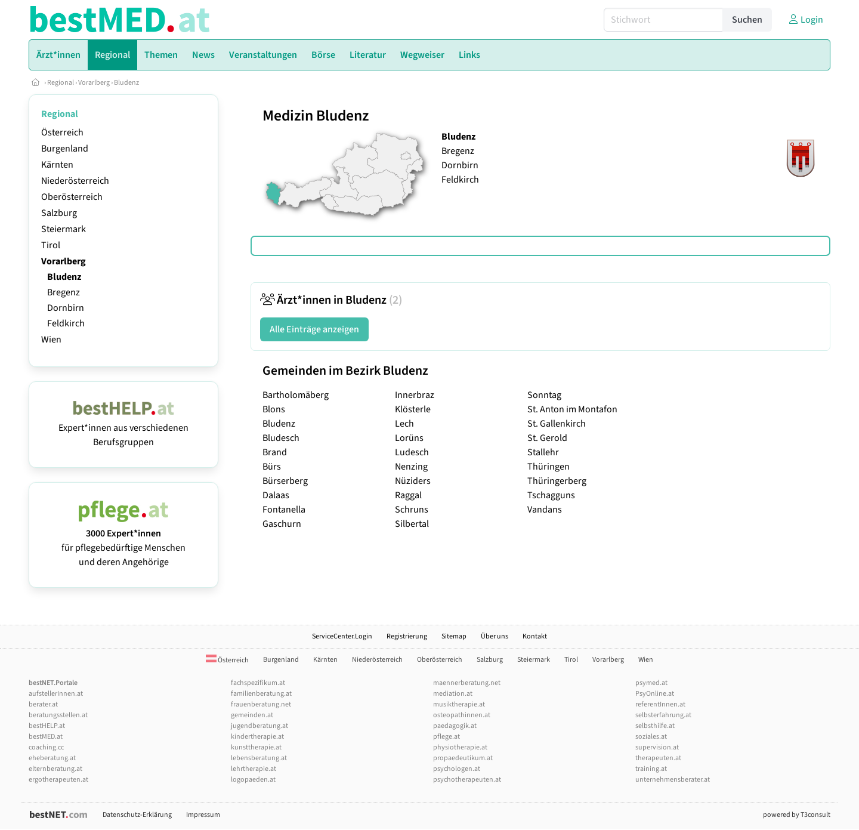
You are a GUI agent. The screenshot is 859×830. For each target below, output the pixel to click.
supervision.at (657, 747)
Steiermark (63, 229)
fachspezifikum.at (258, 683)
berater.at (43, 704)
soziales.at (651, 737)
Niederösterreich (75, 180)
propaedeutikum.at (463, 758)
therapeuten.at (658, 758)
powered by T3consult (796, 815)
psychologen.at (456, 769)
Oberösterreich (72, 196)
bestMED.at (46, 737)
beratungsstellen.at (58, 715)
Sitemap (453, 636)
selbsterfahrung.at (663, 715)
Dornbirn (65, 307)
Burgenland (64, 148)
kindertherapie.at (257, 737)
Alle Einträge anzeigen (314, 329)
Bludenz (126, 83)
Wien (51, 339)
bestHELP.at (47, 726)
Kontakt (535, 636)
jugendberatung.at (259, 726)
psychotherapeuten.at (467, 780)
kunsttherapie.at (256, 747)
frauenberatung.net (261, 704)
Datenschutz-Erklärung (137, 815)
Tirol (50, 245)
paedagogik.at (455, 726)
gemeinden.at (252, 715)
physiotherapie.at (460, 747)
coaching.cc (46, 747)
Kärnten (57, 164)
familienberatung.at (261, 694)
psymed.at (651, 683)
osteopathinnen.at (461, 715)
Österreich (62, 132)
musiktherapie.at (459, 704)
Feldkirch (66, 323)
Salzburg (59, 213)
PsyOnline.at (654, 694)
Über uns (494, 636)
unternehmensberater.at (672, 780)
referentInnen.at (660, 704)
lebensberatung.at (259, 758)
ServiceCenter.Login (342, 636)
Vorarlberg (94, 83)
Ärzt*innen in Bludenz (331, 300)
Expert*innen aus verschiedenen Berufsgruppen (123, 428)
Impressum (203, 815)
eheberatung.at (52, 758)
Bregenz (63, 292)
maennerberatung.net (466, 683)
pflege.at (446, 737)
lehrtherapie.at (253, 769)
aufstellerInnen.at (56, 694)
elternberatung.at (55, 769)
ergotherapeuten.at (58, 780)
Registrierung (407, 636)
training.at (651, 769)
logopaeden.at (253, 780)
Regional (60, 83)
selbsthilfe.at (655, 726)
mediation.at (452, 694)
